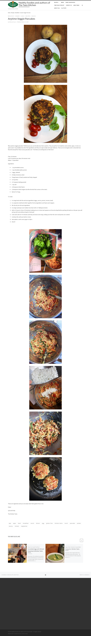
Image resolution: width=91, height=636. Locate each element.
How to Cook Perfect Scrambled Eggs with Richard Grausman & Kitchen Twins (36, 549)
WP (13, 633)
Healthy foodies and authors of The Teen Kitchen (21, 631)
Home (9, 12)
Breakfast (17, 12)
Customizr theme (24, 633)
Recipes (13, 12)
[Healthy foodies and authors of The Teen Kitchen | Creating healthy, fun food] (13, 4)
